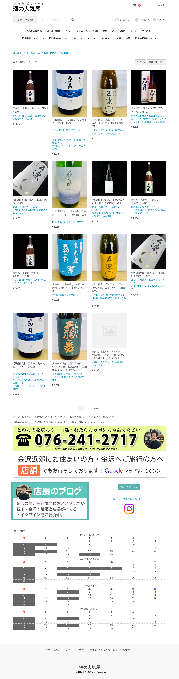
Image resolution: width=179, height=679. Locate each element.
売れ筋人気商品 (34, 31)
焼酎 (105, 31)
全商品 (16, 52)
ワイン (68, 31)
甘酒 (118, 38)
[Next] (96, 408)
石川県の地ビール (57, 38)
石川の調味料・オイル (146, 38)
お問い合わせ (126, 649)
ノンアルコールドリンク (99, 38)
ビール (133, 31)
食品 (128, 38)
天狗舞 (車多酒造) (59, 52)
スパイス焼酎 (118, 31)
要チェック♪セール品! (87, 31)
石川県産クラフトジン (33, 38)
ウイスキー (147, 31)
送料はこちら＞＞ (129, 487)
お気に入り (142, 20)
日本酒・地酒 (53, 31)
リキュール (76, 38)
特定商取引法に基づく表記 (103, 649)
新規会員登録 (123, 20)
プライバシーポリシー (77, 649)
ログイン (158, 20)
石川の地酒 (42, 52)
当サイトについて (54, 649)
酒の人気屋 (26, 9)
